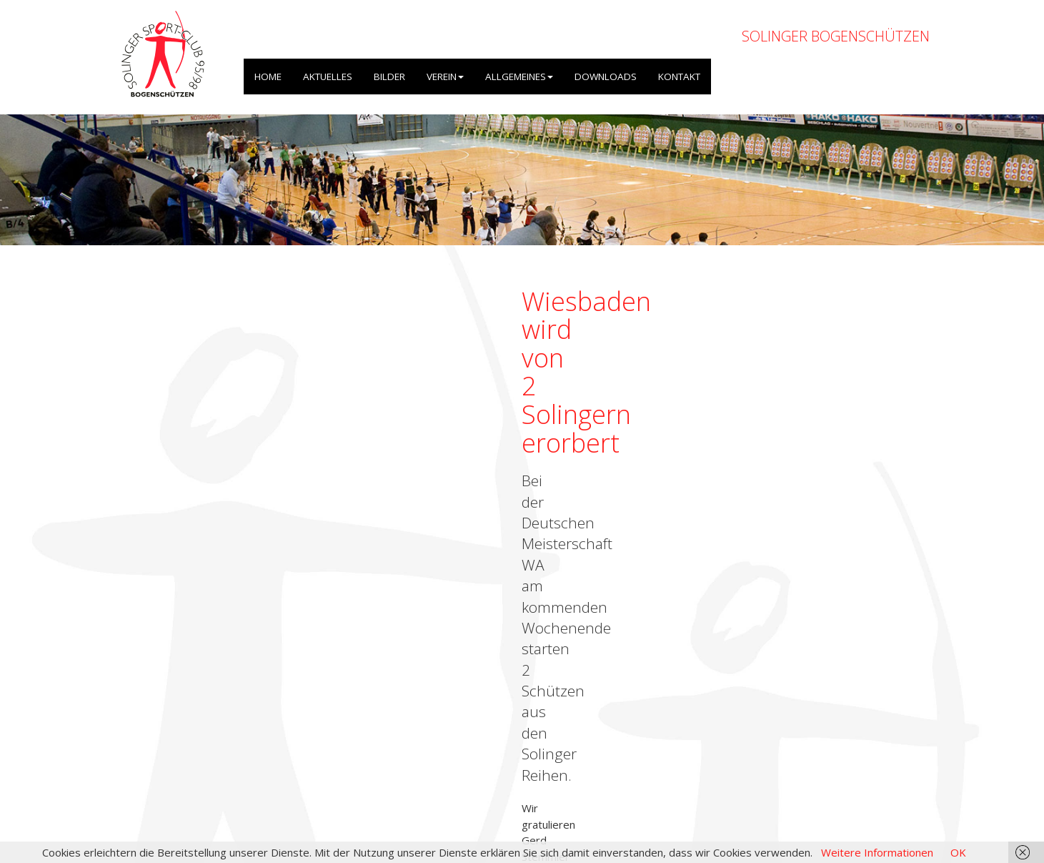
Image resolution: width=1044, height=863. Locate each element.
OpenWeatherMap (331, 762)
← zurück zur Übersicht (172, 410)
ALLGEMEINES (519, 76)
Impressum (786, 786)
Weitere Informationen (877, 852)
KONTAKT (679, 76)
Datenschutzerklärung (876, 786)
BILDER (389, 76)
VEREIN (445, 76)
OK (958, 852)
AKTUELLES (327, 76)
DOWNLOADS (606, 76)
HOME (268, 76)
